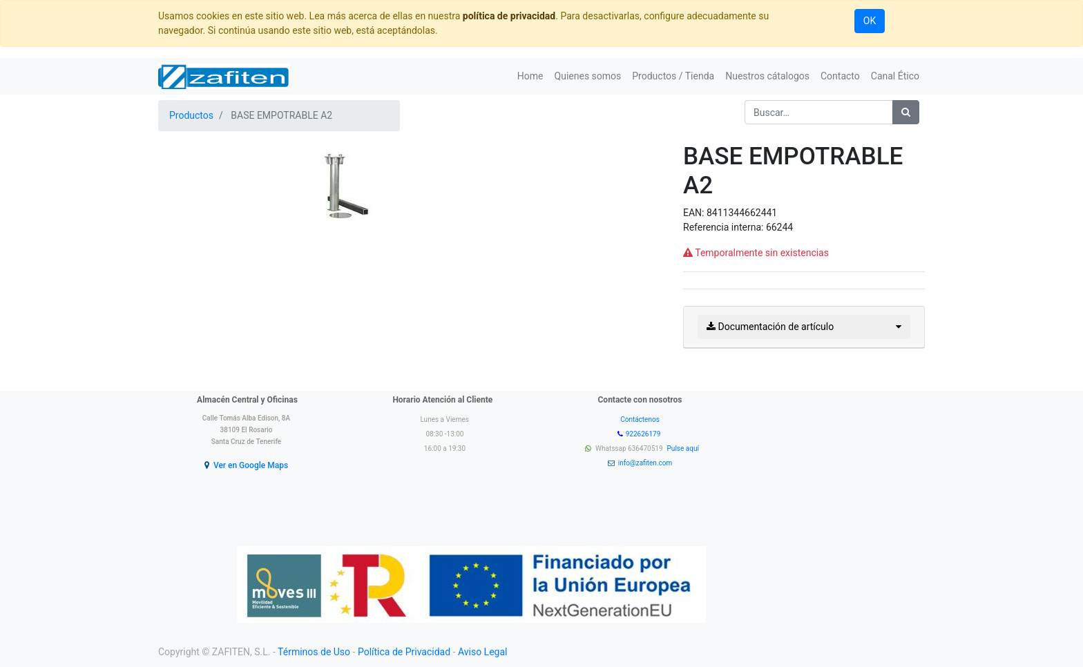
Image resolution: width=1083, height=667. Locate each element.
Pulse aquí (684, 448)
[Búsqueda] (905, 112)
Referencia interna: (724, 227)
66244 (779, 227)
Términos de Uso (314, 651)
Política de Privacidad (404, 651)
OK (869, 20)
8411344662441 (742, 212)
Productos (191, 115)
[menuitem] (530, 76)
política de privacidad (509, 15)
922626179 (644, 434)
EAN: (695, 212)
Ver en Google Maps (250, 465)
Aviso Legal (483, 651)
